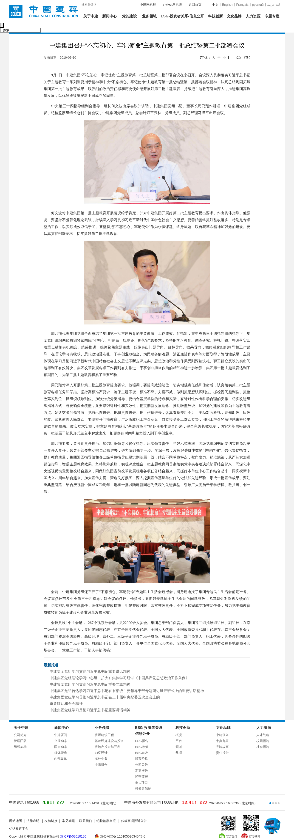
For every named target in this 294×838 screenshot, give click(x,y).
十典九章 (222, 731)
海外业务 (101, 749)
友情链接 (51, 811)
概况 (178, 725)
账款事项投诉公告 (134, 811)
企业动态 (60, 731)
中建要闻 (60, 725)
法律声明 (33, 811)
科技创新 (215, 16)
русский (258, 4)
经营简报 (141, 767)
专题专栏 (272, 16)
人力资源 (253, 16)
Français (242, 4)
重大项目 (141, 773)
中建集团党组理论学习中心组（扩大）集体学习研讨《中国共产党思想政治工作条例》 (119, 668)
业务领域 (149, 16)
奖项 (178, 743)
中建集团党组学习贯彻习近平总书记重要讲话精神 (90, 662)
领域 (178, 737)
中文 (215, 4)
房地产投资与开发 (107, 737)
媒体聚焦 (60, 743)
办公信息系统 (172, 4)
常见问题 (68, 811)
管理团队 (20, 731)
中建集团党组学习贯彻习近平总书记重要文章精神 (90, 675)
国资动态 (60, 737)
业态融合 (101, 755)
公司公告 (141, 755)
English (227, 4)
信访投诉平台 (18, 819)
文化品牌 (234, 16)
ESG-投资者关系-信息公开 (182, 16)
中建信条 (222, 725)
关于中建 (90, 16)
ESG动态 (141, 743)
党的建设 (129, 16)
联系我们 (85, 811)
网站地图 (15, 811)
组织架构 (20, 737)
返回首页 (195, 4)
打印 (247, 48)
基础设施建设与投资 (109, 731)
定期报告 (141, 761)
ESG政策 (141, 737)
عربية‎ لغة (273, 4)
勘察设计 (101, 743)
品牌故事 (222, 737)
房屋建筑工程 (104, 725)
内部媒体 (60, 749)
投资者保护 (143, 779)
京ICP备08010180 (73, 827)
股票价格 (141, 749)
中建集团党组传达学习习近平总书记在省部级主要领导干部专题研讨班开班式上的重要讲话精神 (127, 681)
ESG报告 (141, 731)
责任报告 (222, 743)
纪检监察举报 (106, 811)
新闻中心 (109, 16)
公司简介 (20, 725)
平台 (178, 731)
